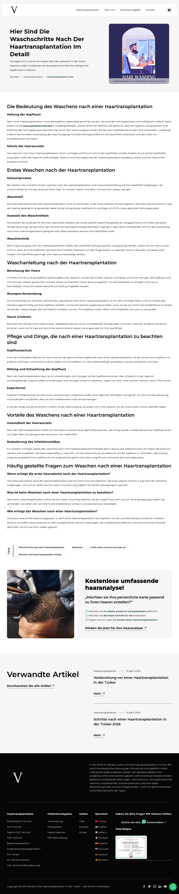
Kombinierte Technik (19, 821)
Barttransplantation (18, 843)
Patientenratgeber (130, 9)
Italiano (101, 832)
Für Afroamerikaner (18, 859)
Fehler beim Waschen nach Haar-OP (108, 547)
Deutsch (101, 854)
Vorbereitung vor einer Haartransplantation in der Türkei (131, 680)
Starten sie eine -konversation (142, 821)
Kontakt (150, 9)
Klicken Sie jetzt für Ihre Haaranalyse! (114, 628)
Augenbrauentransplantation (23, 848)
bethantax (77, 547)
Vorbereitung (55, 821)
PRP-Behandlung (57, 837)
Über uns (109, 9)
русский (101, 848)
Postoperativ (55, 826)
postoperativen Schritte (37, 125)
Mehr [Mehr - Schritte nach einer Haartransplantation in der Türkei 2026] (99, 735)
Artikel (83, 832)
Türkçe (100, 821)
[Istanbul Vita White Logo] (18, 777)
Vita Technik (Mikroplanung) (23, 865)
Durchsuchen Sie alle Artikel (29, 686)
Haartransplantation (87, 9)
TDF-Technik (14, 837)
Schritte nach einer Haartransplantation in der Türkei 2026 (130, 721)
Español (101, 843)
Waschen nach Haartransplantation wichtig (40, 554)
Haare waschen (57, 832)
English (101, 826)
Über (82, 821)
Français (101, 837)
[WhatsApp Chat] (173, 886)
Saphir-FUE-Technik (18, 832)
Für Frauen (13, 854)
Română (101, 859)
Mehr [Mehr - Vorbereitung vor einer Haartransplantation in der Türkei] (99, 694)
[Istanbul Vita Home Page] (14, 13)
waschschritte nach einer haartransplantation (41, 547)
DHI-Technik (14, 826)
